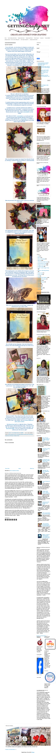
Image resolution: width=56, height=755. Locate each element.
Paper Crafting (13, 435)
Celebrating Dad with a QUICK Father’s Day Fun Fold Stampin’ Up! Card (44, 67)
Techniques (40, 280)
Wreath (18, 435)
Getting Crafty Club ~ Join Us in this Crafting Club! (12, 39)
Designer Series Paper (42, 264)
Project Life (40, 274)
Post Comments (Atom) (14, 470)
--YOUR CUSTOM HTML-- (41, 635)
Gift (10, 435)
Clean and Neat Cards (42, 263)
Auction (9, 434)
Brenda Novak (12, 424)
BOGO (39, 257)
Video (39, 283)
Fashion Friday (41, 266)
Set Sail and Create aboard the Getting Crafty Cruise (46, 460)
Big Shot (39, 260)
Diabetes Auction (24, 434)
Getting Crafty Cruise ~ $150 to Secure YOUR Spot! (46, 492)
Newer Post (7, 468)
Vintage (39, 284)
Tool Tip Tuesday (41, 281)
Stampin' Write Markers (42, 277)
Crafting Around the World (33, 39)
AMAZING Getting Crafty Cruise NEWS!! (46, 449)
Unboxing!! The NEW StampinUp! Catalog (45, 471)
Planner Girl (40, 272)
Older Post (32, 468)
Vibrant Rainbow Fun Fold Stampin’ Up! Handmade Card (46, 524)
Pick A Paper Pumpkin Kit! (24, 39)
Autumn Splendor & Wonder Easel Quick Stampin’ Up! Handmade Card (43, 63)
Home (20, 468)
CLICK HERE (26, 111)
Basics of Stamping (41, 258)
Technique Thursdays (42, 278)
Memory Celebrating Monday (43, 270)
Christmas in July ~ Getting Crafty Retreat (46, 503)
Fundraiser (7, 435)
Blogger (33, 752)
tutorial (39, 289)
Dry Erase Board (30, 434)
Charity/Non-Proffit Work (43, 261)
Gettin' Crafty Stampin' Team (43, 267)
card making (18, 434)
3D (38, 255)
